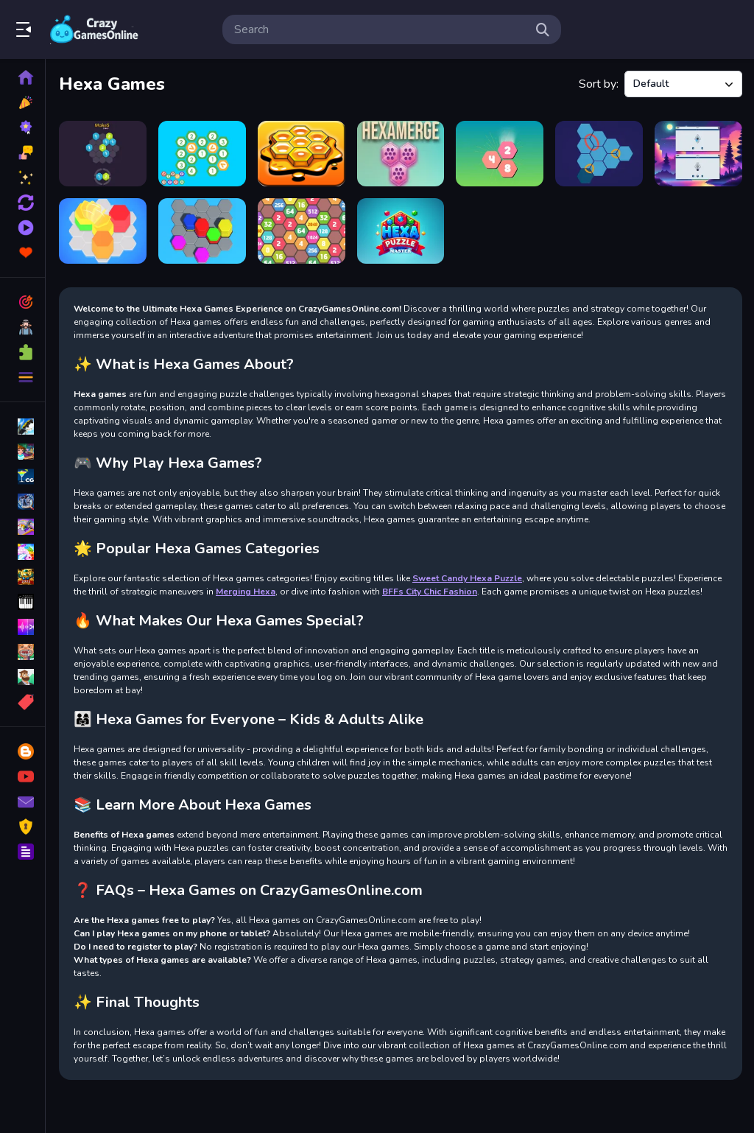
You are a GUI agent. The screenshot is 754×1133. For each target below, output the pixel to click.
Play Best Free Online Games (94, 29)
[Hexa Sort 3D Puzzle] (202, 231)
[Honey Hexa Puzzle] (301, 153)
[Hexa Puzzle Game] (599, 153)
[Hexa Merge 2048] (499, 153)
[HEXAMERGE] (401, 153)
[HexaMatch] (698, 153)
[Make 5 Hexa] (103, 153)
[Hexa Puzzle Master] (401, 231)
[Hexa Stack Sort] (103, 231)
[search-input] (380, 29)
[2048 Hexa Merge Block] (301, 231)
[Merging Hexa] (202, 153)
